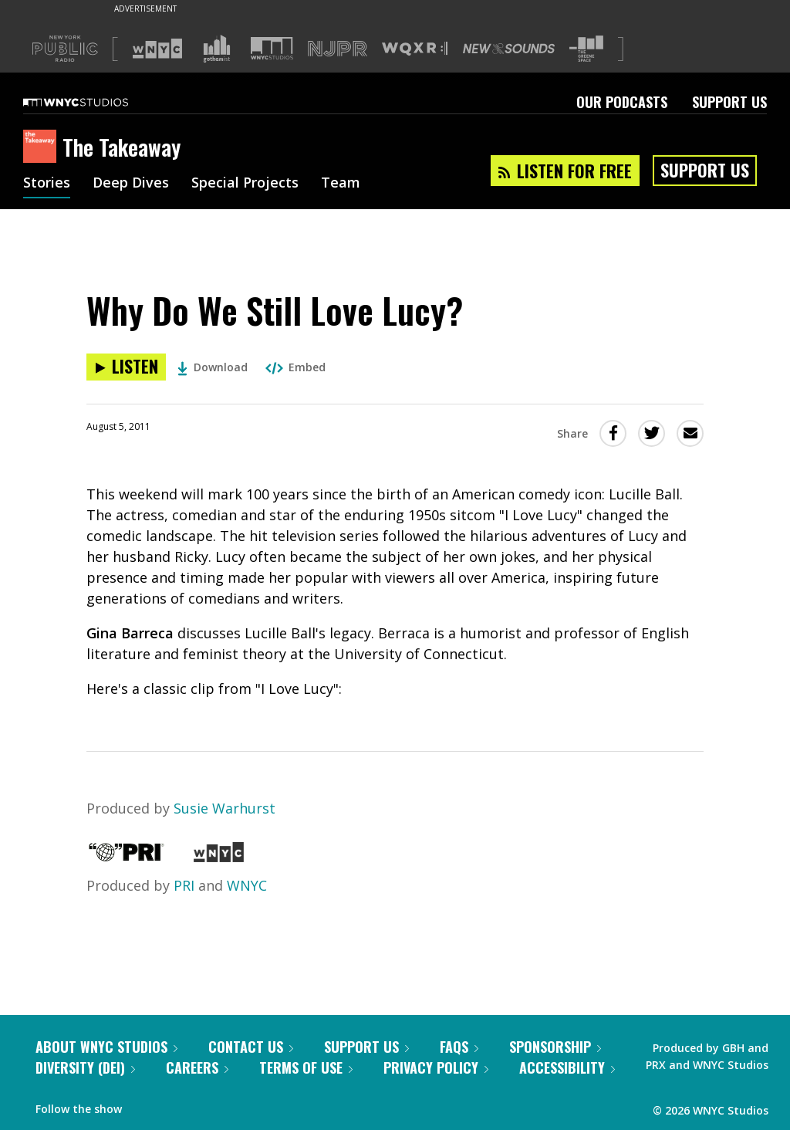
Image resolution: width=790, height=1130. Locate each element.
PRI (184, 885)
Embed (295, 367)
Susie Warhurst (224, 808)
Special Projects (245, 184)
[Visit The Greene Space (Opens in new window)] (586, 49)
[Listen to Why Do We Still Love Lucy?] (126, 367)
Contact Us (250, 1047)
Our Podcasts (621, 102)
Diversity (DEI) (85, 1067)
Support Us (729, 102)
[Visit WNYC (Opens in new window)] (157, 49)
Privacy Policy (435, 1067)
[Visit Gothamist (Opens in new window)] (217, 49)
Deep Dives (131, 184)
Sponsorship (555, 1047)
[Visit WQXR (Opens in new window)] (414, 49)
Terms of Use (306, 1067)
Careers (197, 1067)
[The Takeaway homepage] (42, 147)
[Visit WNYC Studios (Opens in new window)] (272, 48)
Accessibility (567, 1067)
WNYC (247, 885)
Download (212, 367)
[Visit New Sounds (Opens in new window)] (509, 48)
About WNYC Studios (106, 1047)
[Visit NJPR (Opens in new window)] (337, 49)
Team (340, 184)
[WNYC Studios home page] (95, 102)
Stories (46, 184)
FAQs (459, 1047)
